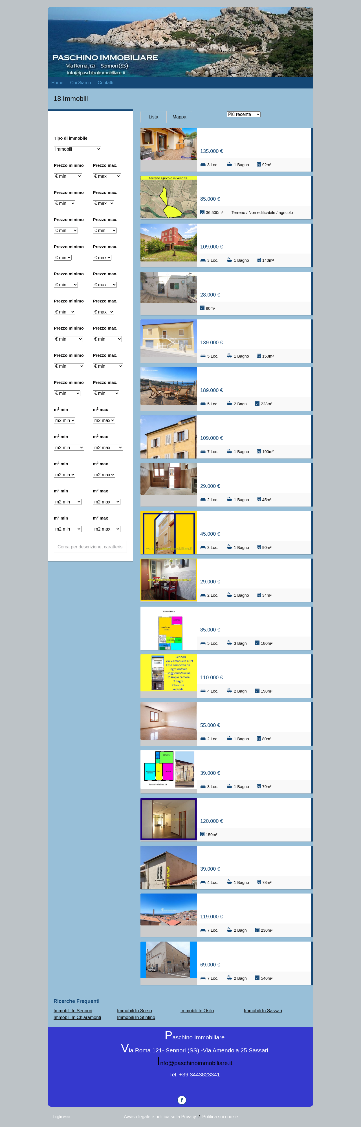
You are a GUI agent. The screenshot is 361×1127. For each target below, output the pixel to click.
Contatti (105, 82)
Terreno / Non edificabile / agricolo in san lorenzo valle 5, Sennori (254, 186)
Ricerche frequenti (77, 1001)
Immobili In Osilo (197, 1010)
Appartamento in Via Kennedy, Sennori (248, 713)
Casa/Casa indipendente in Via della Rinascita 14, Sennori (254, 952)
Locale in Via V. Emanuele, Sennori (243, 809)
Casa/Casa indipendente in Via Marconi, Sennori (254, 856)
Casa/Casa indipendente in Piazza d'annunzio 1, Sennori (254, 234)
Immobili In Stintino (136, 1017)
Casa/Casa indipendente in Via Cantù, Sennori (254, 521)
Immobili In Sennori (73, 1010)
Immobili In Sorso (134, 1010)
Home (57, 82)
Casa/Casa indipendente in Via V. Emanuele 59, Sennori (254, 665)
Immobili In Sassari (263, 1010)
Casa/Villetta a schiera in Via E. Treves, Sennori (254, 139)
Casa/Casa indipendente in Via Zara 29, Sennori (254, 761)
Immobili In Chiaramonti (77, 1017)
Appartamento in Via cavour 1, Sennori (248, 474)
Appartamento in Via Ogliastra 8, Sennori (251, 330)
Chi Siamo (80, 82)
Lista (153, 116)
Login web (61, 1117)
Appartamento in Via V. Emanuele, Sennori (253, 569)
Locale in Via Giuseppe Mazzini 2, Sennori (252, 282)
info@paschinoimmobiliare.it (194, 1063)
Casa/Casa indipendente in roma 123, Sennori (254, 378)
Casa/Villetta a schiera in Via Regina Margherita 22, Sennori (254, 904)
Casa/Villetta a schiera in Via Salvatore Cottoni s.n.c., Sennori (254, 617)
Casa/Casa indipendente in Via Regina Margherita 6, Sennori (254, 426)
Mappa (179, 116)
